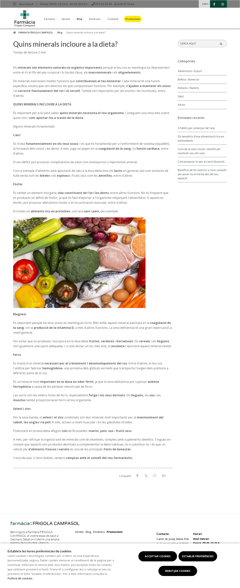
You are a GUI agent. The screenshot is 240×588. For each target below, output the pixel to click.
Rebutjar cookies (177, 571)
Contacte (113, 18)
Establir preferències (198, 556)
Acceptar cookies (158, 556)
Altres (181, 105)
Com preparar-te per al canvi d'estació (201, 161)
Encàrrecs (95, 18)
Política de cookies (20, 578)
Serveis (66, 18)
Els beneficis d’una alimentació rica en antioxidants (201, 138)
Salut (181, 96)
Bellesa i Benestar (188, 79)
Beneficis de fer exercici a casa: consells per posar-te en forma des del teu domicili (202, 174)
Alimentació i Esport (190, 71)
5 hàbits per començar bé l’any (196, 128)
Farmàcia (49, 18)
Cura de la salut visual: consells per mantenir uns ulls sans (199, 151)
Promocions (133, 18)
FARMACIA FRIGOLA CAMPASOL (35, 32)
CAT (204, 3)
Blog (79, 18)
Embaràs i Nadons (188, 88)
